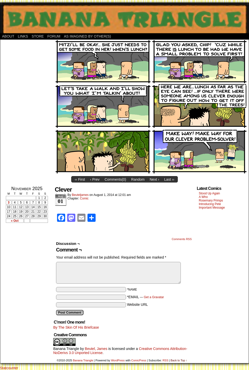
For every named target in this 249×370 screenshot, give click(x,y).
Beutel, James (96, 349)
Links (23, 36)
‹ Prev (94, 179)
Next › (154, 179)
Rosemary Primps (211, 200)
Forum (53, 36)
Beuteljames (80, 195)
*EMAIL (145, 297)
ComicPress (138, 360)
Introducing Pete (210, 204)
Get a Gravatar (154, 297)
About (8, 36)
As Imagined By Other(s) (87, 36)
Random (138, 179)
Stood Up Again (209, 193)
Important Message (212, 207)
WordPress (118, 360)
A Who (203, 197)
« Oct (15, 221)
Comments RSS (182, 239)
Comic (84, 198)
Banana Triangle (66, 349)
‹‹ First (80, 179)
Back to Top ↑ (178, 360)
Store (38, 36)
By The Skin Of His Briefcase (76, 327)
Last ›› (169, 179)
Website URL (137, 304)
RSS (165, 360)
